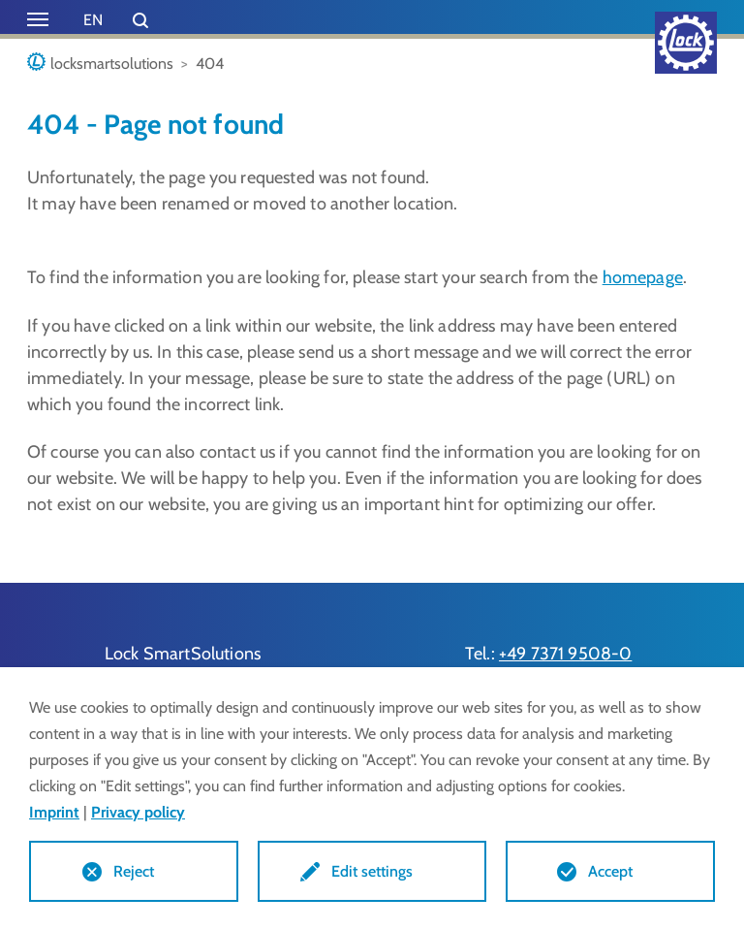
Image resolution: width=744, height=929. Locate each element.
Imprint (54, 812)
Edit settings (372, 871)
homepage (643, 277)
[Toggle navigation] (37, 19)
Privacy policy (138, 812)
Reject (133, 871)
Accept (610, 871)
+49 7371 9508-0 (565, 653)
